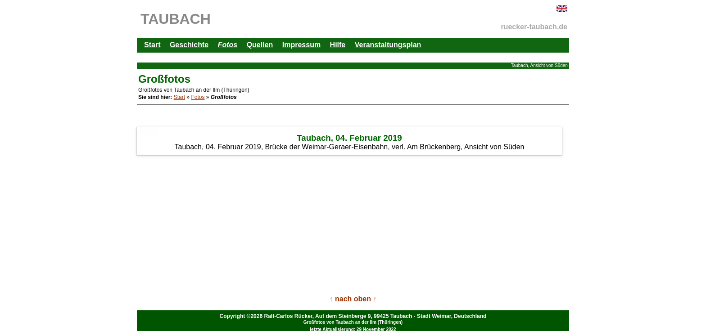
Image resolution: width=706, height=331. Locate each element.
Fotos (197, 97)
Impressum (301, 45)
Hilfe (338, 45)
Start (152, 45)
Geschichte (189, 45)
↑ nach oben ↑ (353, 299)
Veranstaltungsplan (388, 45)
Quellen (260, 45)
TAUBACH (175, 19)
